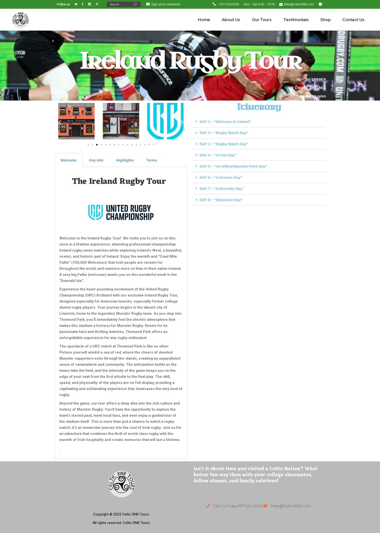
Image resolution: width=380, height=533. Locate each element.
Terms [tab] (151, 160)
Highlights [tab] (125, 160)
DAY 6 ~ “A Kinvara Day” (221, 177)
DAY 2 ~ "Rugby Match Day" (224, 133)
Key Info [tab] (96, 160)
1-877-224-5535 (228, 4)
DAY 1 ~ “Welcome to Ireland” (225, 121)
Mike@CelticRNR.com (299, 4)
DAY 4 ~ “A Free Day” (218, 155)
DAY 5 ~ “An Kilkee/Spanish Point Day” (233, 166)
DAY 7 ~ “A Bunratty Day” (222, 188)
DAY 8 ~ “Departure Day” (221, 200)
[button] (60, 122)
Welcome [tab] (69, 160)
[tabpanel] (121, 313)
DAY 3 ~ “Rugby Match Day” (224, 144)
